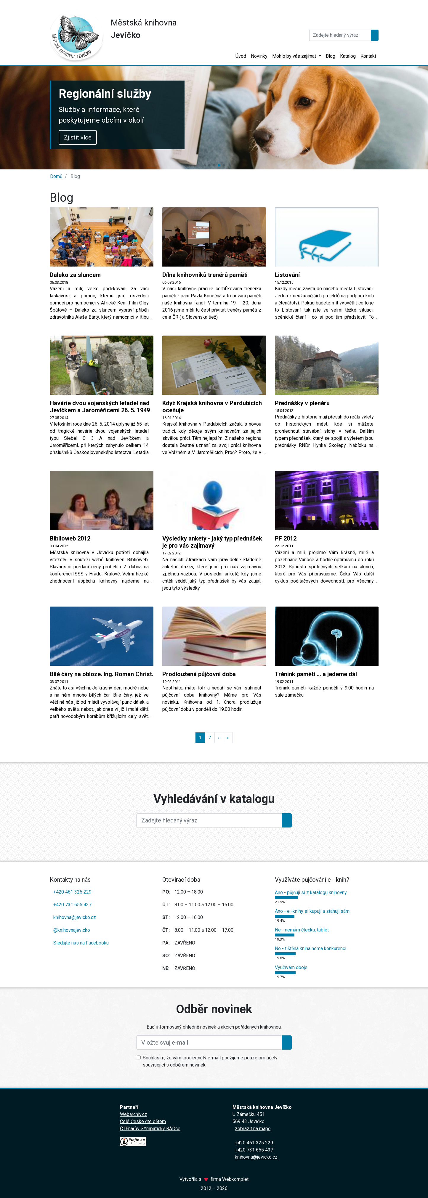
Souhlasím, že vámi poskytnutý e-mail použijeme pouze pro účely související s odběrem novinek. (210, 1061)
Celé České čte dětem (143, 1121)
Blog (330, 56)
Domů (56, 176)
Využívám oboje (291, 967)
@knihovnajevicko (71, 930)
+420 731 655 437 (72, 904)
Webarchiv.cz (133, 1114)
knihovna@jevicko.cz (74, 917)
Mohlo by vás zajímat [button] (294, 56)
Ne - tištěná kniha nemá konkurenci (310, 948)
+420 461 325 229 (72, 892)
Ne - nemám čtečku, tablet (302, 930)
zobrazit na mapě (252, 1128)
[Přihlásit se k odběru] (287, 1042)
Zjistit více (78, 137)
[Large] (209, 820)
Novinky (259, 56)
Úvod (240, 56)
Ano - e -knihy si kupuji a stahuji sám (312, 911)
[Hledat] (340, 35)
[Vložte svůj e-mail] (209, 1042)
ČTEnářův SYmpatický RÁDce (150, 1128)
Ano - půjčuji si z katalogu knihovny (311, 892)
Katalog (348, 56)
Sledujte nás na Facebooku (81, 943)
